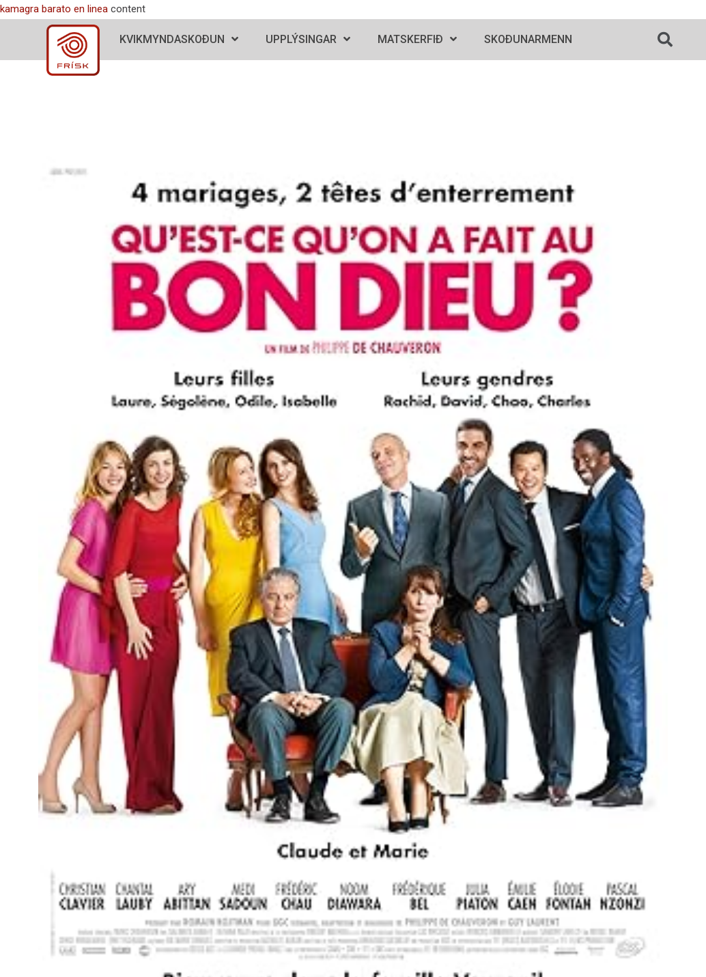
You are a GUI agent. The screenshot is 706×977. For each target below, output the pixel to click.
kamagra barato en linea (54, 9)
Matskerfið (417, 39)
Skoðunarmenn (528, 39)
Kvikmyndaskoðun (178, 39)
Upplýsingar (308, 39)
